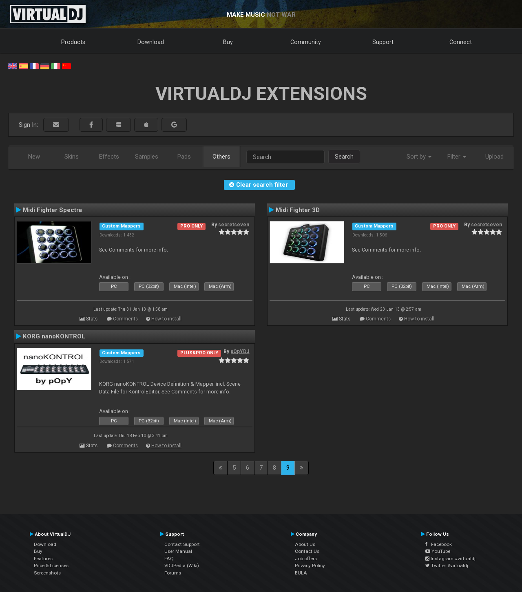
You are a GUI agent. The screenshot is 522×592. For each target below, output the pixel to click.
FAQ (169, 558)
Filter (456, 156)
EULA (301, 573)
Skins (71, 156)
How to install (166, 319)
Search (344, 156)
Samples (146, 156)
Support (383, 42)
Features (43, 558)
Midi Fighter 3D (298, 210)
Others (221, 156)
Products (73, 42)
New (34, 156)
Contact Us (307, 551)
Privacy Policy (310, 565)
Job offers (306, 558)
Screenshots (47, 573)
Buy (228, 42)
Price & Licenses (51, 565)
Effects (109, 156)
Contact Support (182, 544)
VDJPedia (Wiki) (181, 565)
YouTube (437, 551)
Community (305, 42)
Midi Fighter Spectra (52, 210)
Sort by (419, 156)
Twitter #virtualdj (446, 565)
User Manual (178, 551)
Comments (125, 319)
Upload (494, 156)
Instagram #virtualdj (450, 558)
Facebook (438, 544)
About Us (305, 544)
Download (150, 42)
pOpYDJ (239, 351)
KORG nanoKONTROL (54, 336)
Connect (460, 42)
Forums (172, 573)
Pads (184, 156)
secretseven (233, 225)
